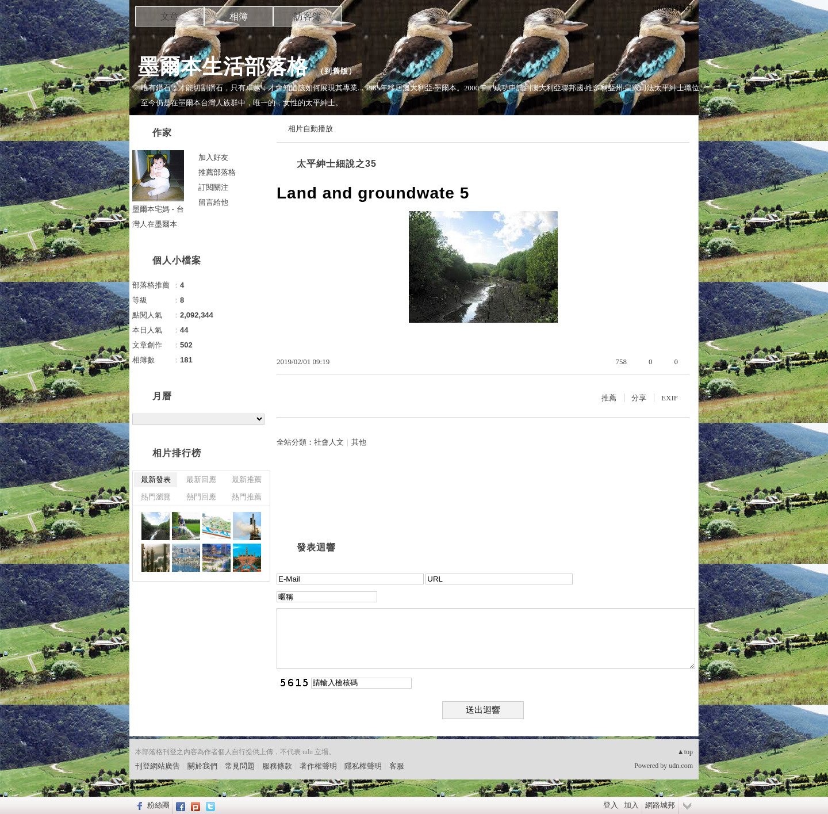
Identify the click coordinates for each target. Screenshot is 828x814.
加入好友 (213, 157)
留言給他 (213, 202)
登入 (610, 805)
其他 (358, 442)
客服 (396, 766)
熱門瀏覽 (156, 496)
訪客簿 (307, 16)
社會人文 (329, 442)
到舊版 (336, 71)
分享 (638, 397)
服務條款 (277, 766)
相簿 (238, 16)
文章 (169, 16)
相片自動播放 (310, 128)
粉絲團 (158, 805)
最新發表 (156, 479)
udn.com (681, 766)
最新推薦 (247, 479)
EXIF (669, 397)
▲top (685, 752)
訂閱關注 (213, 187)
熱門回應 (201, 496)
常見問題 (240, 766)
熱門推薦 (247, 496)
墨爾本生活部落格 (223, 66)
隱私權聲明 (363, 766)
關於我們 (202, 766)
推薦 (608, 397)
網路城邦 (660, 805)
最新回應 (201, 479)
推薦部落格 (217, 172)
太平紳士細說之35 (337, 164)
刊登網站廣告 (157, 766)
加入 (631, 805)
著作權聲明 (318, 766)
